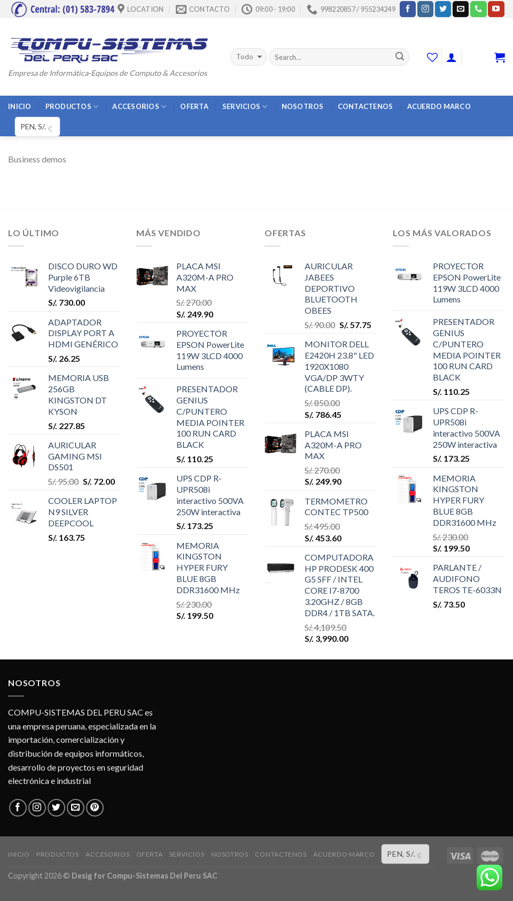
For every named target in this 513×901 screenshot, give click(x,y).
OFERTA (194, 106)
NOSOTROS (303, 106)
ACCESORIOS (139, 107)
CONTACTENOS (365, 106)
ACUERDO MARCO (439, 106)
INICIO (20, 106)
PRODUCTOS (72, 107)
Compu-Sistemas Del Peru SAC (162, 875)
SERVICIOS (245, 107)
